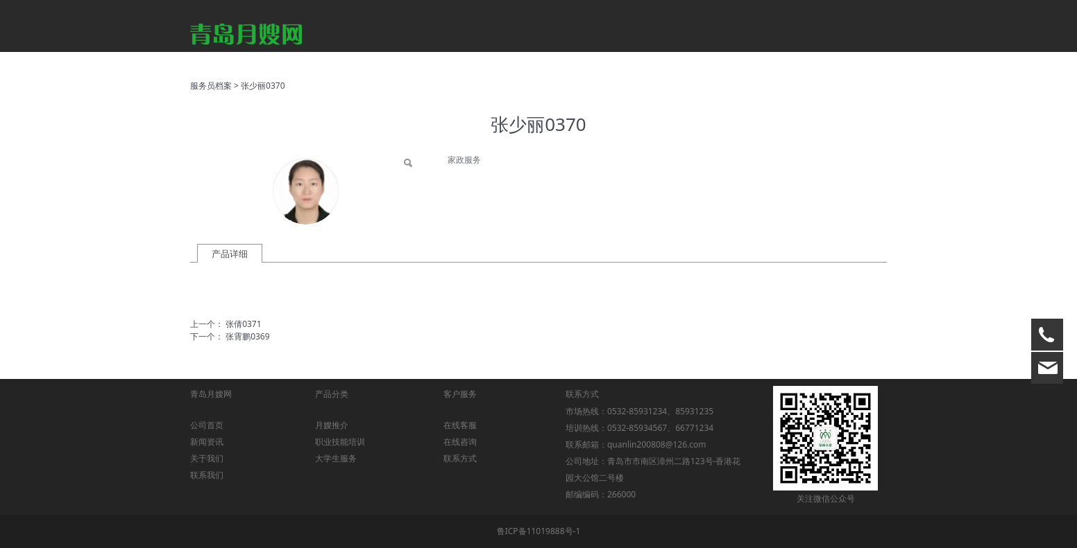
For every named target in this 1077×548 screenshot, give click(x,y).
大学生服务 (336, 458)
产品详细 (230, 253)
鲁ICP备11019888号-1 (539, 531)
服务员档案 (211, 85)
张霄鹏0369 (247, 336)
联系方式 (460, 458)
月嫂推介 (331, 425)
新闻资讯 (206, 442)
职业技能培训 (340, 442)
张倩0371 (243, 324)
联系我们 (206, 475)
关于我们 (206, 458)
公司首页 (206, 425)
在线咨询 (460, 442)
